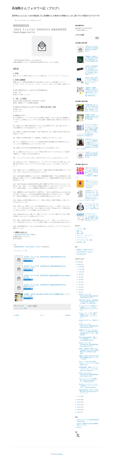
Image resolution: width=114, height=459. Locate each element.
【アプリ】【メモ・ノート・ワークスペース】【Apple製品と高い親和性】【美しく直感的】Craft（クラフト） (92, 217)
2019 (78, 412)
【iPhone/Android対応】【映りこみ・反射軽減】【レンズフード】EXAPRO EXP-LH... (88, 339)
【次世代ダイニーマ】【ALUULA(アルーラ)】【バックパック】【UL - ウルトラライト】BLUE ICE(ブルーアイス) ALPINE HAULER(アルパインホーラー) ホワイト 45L (88, 195)
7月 (80, 279)
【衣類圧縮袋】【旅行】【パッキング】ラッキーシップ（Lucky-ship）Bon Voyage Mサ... (88, 368)
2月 (80, 292)
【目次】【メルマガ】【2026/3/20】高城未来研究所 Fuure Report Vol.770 (44, 258)
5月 (80, 284)
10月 (80, 272)
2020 (78, 409)
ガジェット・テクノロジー (84, 235)
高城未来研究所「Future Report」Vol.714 (27, 247)
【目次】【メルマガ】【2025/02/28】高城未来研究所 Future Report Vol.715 (88, 296)
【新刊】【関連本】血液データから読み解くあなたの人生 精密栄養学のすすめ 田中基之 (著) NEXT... (88, 351)
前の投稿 (67, 315)
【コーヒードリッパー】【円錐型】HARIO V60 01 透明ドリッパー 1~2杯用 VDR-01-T (88, 380)
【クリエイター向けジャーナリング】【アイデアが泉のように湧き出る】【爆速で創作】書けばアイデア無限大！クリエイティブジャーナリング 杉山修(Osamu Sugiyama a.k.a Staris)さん (87, 130)
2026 (78, 262)
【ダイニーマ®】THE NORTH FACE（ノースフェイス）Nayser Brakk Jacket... (88, 363)
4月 (80, 287)
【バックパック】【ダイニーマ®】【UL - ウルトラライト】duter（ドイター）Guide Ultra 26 (92, 206)
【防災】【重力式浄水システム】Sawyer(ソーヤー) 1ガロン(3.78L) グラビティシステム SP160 (92, 81)
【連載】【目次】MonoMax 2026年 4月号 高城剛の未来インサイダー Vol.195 (46, 295)
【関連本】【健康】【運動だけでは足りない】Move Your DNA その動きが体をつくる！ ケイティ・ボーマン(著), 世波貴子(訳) (91, 91)
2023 (78, 402)
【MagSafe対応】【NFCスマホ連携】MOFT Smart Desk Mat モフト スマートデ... (88, 391)
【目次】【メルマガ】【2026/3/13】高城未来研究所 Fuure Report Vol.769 (44, 267)
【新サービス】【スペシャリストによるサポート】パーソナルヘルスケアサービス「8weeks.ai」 (91, 184)
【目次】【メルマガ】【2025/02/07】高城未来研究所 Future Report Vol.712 (88, 374)
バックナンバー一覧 (20, 251)
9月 (80, 274)
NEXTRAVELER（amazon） (85, 252)
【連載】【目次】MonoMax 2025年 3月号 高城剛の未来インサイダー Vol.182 (88, 357)
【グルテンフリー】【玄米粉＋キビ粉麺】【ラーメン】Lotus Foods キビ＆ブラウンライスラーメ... (88, 308)
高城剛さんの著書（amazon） (85, 249)
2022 (78, 404)
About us (79, 427)
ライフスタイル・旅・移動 (84, 240)
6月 (80, 282)
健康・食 (79, 231)
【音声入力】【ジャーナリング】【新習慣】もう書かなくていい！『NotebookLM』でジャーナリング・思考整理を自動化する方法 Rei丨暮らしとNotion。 (88, 144)
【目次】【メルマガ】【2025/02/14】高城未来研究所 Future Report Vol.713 (88, 344)
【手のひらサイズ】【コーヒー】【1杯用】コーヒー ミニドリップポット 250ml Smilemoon (88, 386)
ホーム (42, 315)
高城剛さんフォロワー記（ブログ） (36, 8)
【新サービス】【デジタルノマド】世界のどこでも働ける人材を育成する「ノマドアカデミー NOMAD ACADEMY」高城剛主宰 (87, 172)
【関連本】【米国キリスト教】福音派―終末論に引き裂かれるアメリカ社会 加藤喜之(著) (91, 59)
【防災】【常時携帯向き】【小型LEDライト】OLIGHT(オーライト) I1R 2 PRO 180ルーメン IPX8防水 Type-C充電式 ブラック (91, 70)
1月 (80, 396)
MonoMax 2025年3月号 (22, 234)
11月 (80, 269)
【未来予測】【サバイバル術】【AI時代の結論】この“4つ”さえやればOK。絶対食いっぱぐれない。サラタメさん (92, 108)
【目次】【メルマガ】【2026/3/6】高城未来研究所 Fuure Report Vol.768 (46, 276)
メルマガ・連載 (22, 308)
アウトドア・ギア (82, 237)
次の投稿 (16, 315)
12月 (80, 266)
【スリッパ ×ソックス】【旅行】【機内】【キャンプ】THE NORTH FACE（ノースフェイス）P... (88, 315)
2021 (78, 407)
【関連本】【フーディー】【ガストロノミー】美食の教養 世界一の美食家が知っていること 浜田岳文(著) (88, 332)
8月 (80, 277)
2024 (78, 399)
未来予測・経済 (81, 242)
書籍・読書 (80, 233)
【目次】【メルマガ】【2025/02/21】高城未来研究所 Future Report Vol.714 (88, 326)
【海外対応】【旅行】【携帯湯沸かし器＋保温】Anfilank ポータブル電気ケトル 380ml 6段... (88, 301)
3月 (80, 289)
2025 (78, 264)
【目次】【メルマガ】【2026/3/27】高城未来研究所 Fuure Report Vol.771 (44, 286)
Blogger (60, 454)
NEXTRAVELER (81, 254)
